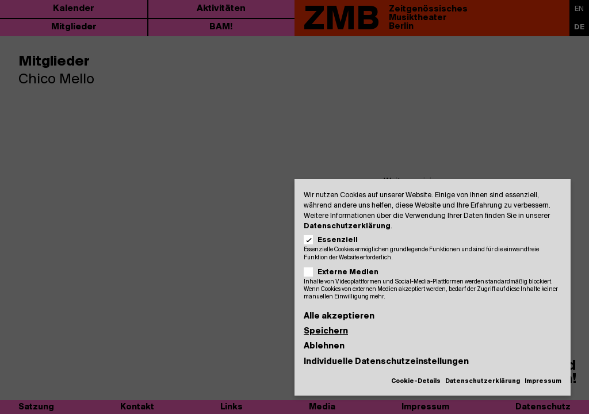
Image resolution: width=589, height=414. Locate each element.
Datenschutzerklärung (347, 226)
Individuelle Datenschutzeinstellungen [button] (386, 362)
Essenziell (334, 240)
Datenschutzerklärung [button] (482, 381)
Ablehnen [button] (324, 346)
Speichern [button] (326, 331)
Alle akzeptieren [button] (339, 316)
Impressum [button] (543, 381)
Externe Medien (345, 272)
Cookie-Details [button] (416, 381)
